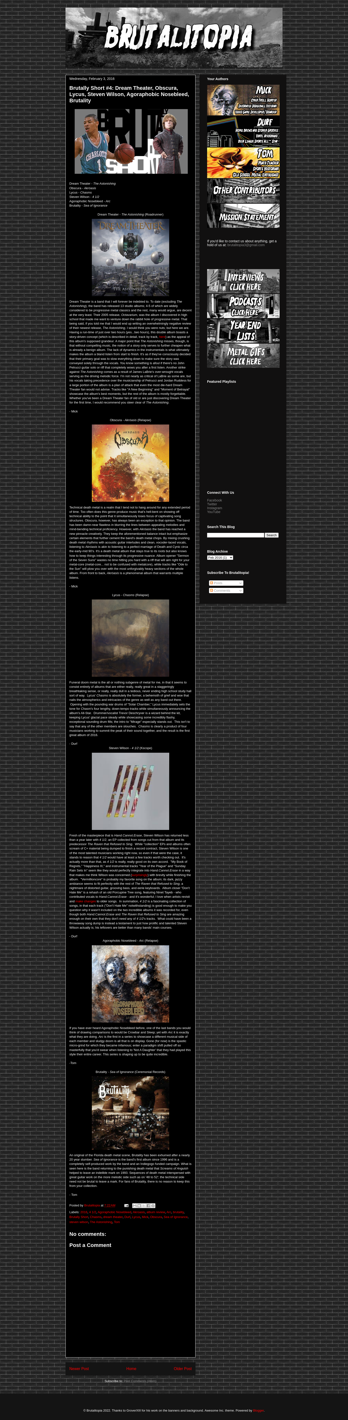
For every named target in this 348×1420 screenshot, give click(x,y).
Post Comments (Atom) (140, 1381)
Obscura (156, 1217)
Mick (145, 1217)
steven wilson (78, 1222)
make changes (85, 901)
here (162, 337)
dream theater (113, 1217)
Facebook (214, 500)
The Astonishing (101, 1222)
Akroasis (139, 1212)
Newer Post (79, 1369)
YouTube (213, 512)
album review (156, 1212)
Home (131, 1369)
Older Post (183, 1369)
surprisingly (140, 875)
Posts (216, 583)
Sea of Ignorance (176, 1217)
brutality (178, 1212)
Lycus (136, 1217)
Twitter (212, 504)
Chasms (96, 1217)
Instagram (214, 508)
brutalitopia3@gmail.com (246, 245)
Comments (220, 590)
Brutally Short (78, 1217)
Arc (169, 1212)
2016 (83, 1212)
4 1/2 (92, 1212)
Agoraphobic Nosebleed (114, 1212)
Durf (127, 1217)
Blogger (258, 1410)
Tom (117, 1222)
